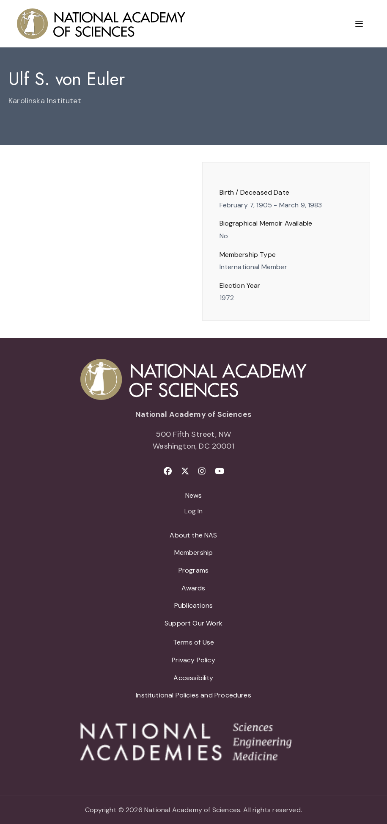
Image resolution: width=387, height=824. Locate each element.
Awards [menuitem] (193, 588)
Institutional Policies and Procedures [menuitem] (193, 695)
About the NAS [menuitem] (193, 535)
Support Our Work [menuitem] (193, 623)
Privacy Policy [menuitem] (193, 660)
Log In (193, 511)
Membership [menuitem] (193, 552)
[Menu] (359, 24)
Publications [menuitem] (193, 605)
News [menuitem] (193, 495)
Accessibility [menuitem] (193, 677)
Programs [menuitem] (193, 570)
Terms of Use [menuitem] (193, 642)
